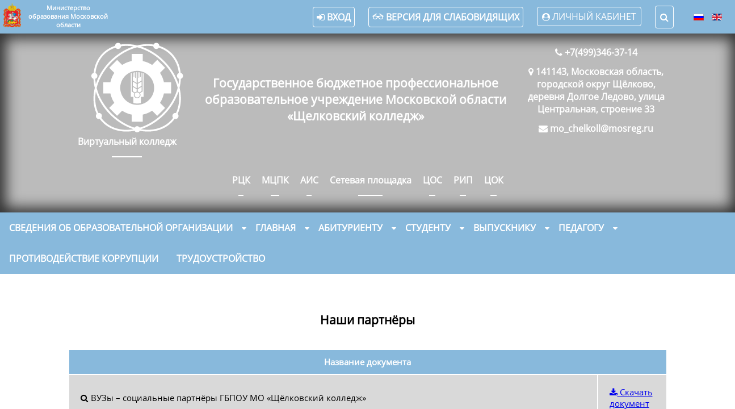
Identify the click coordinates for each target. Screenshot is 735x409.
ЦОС (432, 180)
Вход (334, 17)
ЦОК (493, 180)
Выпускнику (504, 228)
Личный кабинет (594, 16)
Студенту (428, 228)
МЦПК (275, 180)
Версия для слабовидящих (445, 17)
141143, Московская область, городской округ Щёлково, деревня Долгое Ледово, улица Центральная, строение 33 (596, 90)
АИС (309, 180)
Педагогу (581, 228)
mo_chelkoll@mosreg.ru (601, 128)
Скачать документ (631, 397)
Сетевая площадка (370, 180)
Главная (275, 228)
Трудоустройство (221, 258)
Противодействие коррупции (83, 258)
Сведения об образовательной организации (121, 228)
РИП (463, 180)
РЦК (241, 180)
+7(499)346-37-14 (601, 52)
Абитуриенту (350, 228)
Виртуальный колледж (127, 141)
